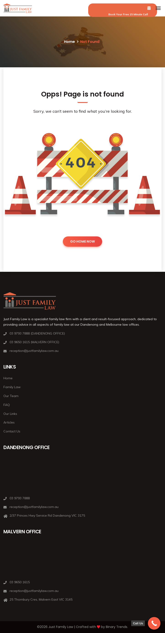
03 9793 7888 (20, 498)
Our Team (11, 396)
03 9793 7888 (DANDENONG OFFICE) (37, 333)
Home (69, 41)
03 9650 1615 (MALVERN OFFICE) (34, 342)
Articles (9, 422)
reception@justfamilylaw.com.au (34, 351)
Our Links (10, 414)
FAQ (6, 405)
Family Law (12, 387)
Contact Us (11, 431)
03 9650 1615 (20, 582)
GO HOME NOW (82, 241)
